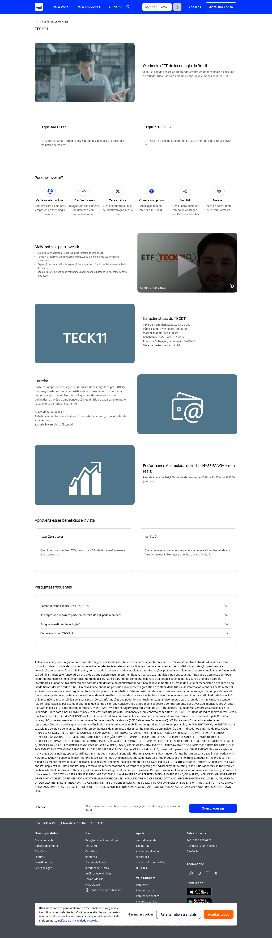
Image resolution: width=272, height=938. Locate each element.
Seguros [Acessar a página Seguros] (40, 857)
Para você (142, 885)
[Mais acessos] (192, 7)
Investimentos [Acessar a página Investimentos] (43, 862)
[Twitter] (216, 873)
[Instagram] (191, 873)
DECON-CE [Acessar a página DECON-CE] (142, 868)
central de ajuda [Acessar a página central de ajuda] (146, 840)
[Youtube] (199, 873)
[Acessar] (177, 7)
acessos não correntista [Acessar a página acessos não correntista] (150, 862)
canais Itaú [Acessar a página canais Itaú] (143, 845)
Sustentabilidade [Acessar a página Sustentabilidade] (95, 862)
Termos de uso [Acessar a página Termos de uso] (94, 879)
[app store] (199, 892)
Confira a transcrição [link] (153, 287)
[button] (221, 6)
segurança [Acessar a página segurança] (142, 857)
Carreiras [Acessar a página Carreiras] (91, 851)
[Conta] (163, 7)
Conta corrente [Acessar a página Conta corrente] (44, 840)
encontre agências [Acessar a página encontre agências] (147, 851)
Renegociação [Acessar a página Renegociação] (43, 868)
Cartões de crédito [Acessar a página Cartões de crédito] (46, 845)
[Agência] (150, 7)
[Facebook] (207, 873)
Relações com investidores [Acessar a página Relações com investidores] (101, 840)
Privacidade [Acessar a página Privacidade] (92, 884)
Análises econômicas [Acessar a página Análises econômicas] (98, 873)
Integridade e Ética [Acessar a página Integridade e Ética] (97, 868)
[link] (128, 7)
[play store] (199, 902)
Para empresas (145, 890)
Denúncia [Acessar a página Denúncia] (192, 851)
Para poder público (147, 896)
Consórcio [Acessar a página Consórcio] (41, 851)
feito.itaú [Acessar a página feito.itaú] (91, 845)
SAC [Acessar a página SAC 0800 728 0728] (189, 840)
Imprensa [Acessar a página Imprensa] (91, 857)
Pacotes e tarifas (146, 901)
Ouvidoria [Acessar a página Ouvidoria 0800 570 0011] (193, 845)
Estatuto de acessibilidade (106, 890)
